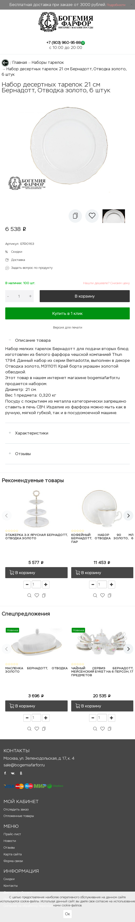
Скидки (16, 252)
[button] (75, 216)
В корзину (85, 296)
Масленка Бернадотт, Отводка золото (36, 670)
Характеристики (31, 433)
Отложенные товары (19, 816)
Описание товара (33, 340)
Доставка (18, 260)
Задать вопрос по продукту (32, 268)
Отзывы (23, 453)
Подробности (116, 5)
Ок (67, 913)
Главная (19, 62)
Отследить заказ (16, 809)
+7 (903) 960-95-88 (63, 42)
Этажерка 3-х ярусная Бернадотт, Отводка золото (36, 536)
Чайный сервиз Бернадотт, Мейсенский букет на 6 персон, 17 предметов (102, 672)
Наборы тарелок (48, 62)
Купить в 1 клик (67, 313)
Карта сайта (13, 854)
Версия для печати (67, 327)
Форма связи (13, 861)
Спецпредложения (26, 613)
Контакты (11, 886)
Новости (10, 841)
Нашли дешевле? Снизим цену (106, 283)
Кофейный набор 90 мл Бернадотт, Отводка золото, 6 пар (102, 538)
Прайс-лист (12, 834)
